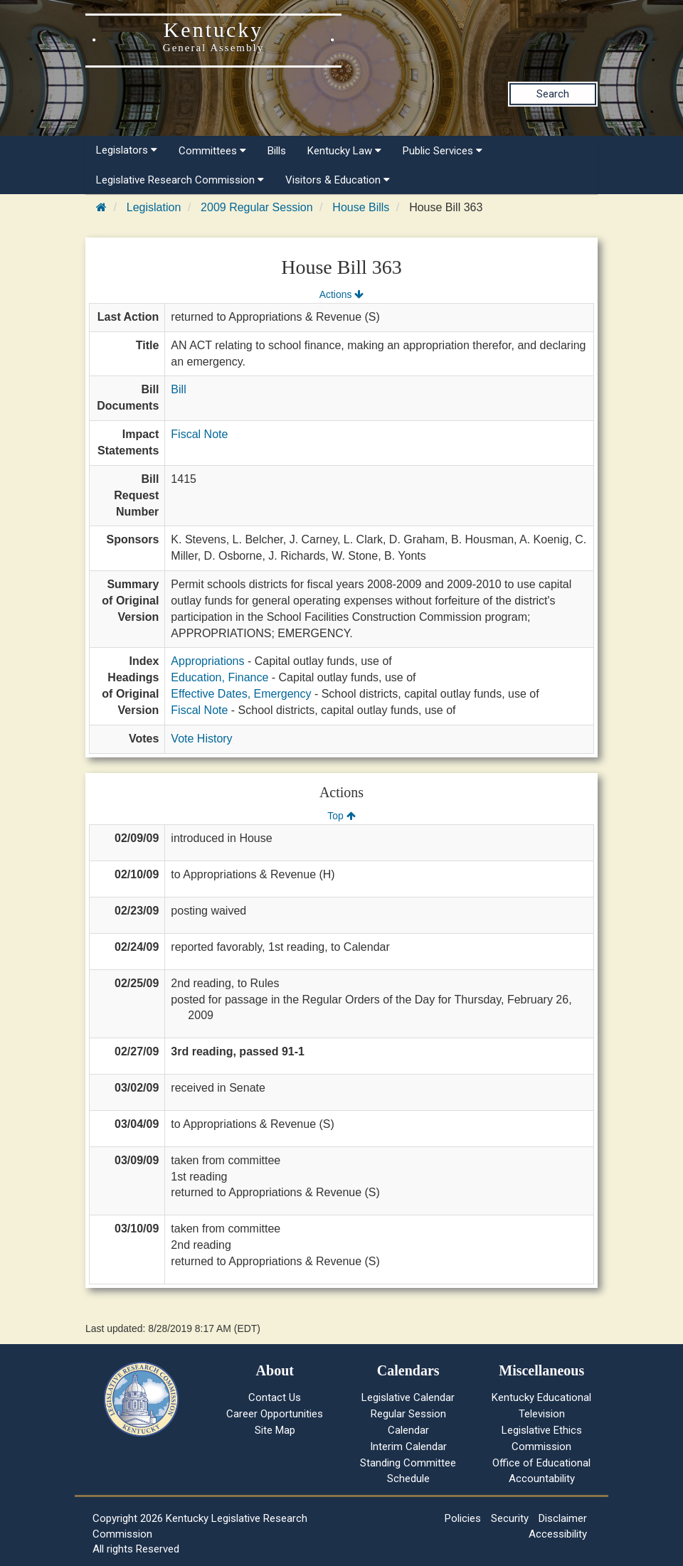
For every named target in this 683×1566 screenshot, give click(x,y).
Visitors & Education (337, 180)
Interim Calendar (408, 1446)
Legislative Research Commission (180, 180)
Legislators (126, 150)
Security (510, 1518)
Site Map (275, 1430)
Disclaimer (563, 1518)
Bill (178, 389)
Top (341, 815)
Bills (277, 150)
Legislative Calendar (408, 1397)
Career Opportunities (274, 1413)
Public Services (442, 150)
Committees (212, 150)
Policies (463, 1518)
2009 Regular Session (256, 207)
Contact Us (274, 1397)
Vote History (201, 739)
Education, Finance (219, 677)
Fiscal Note (199, 434)
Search (552, 93)
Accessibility (558, 1534)
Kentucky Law (344, 150)
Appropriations (207, 661)
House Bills (360, 207)
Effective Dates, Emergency (241, 694)
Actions (341, 294)
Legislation (154, 207)
